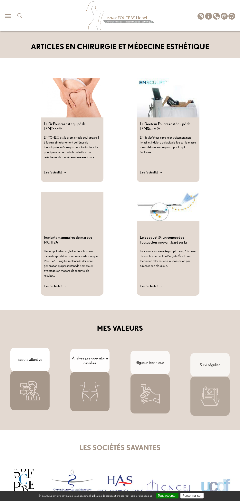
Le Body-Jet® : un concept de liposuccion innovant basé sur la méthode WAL (163, 242)
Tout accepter (167, 495)
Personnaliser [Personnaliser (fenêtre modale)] (192, 495)
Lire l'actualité (53, 172)
